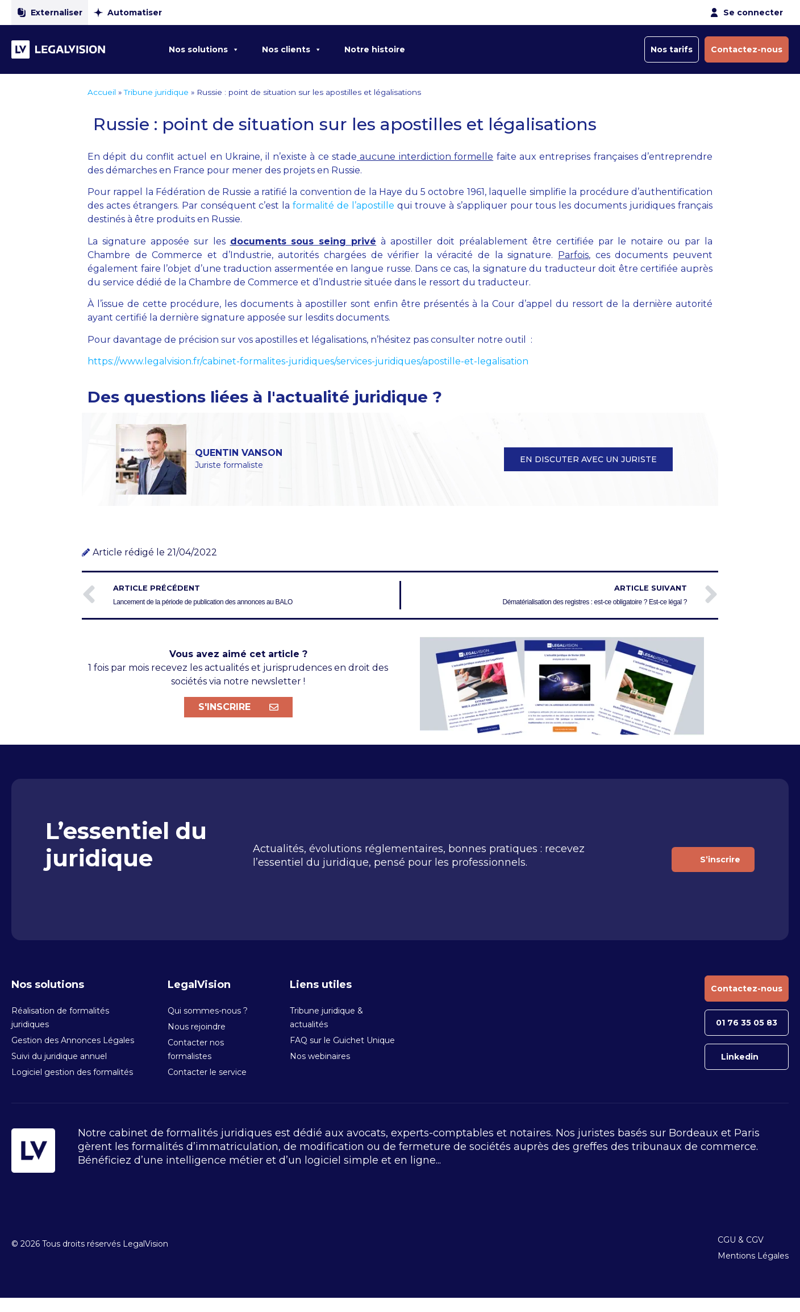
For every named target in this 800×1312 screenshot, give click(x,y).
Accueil (102, 92)
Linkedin (740, 1057)
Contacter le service (207, 1072)
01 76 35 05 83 (746, 1023)
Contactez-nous (746, 49)
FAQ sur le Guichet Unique (342, 1040)
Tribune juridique (156, 92)
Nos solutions (204, 49)
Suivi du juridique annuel (59, 1056)
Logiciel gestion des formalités (72, 1072)
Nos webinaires (320, 1056)
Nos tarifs (672, 49)
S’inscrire (720, 859)
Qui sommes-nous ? (208, 1011)
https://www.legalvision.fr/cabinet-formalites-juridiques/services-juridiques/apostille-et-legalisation (308, 361)
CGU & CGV (741, 1240)
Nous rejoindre (197, 1027)
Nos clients (292, 49)
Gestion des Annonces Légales (72, 1040)
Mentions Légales (753, 1256)
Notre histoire (374, 49)
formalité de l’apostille (343, 205)
